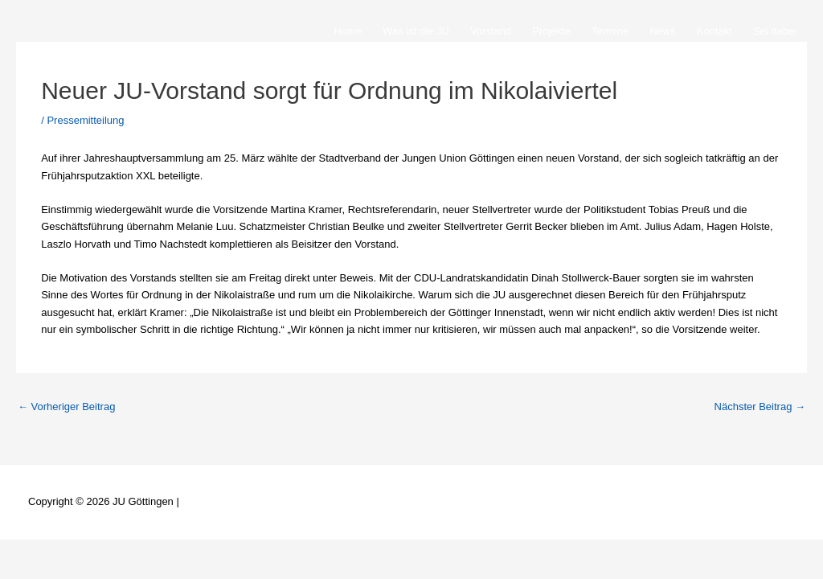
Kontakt (714, 31)
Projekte (551, 31)
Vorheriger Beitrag (66, 406)
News (662, 31)
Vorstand (490, 31)
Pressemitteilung (85, 120)
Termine (610, 31)
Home (348, 31)
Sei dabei (774, 31)
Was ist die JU (416, 31)
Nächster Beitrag (759, 406)
